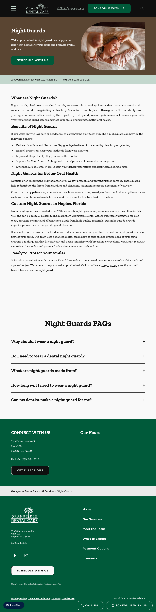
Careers (56, 598)
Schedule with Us (109, 8)
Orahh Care (68, 598)
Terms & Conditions (39, 598)
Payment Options (96, 548)
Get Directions (30, 470)
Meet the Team (94, 529)
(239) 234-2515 (82, 79)
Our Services (92, 519)
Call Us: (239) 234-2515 (70, 8)
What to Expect (94, 538)
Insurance (90, 558)
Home (87, 509)
